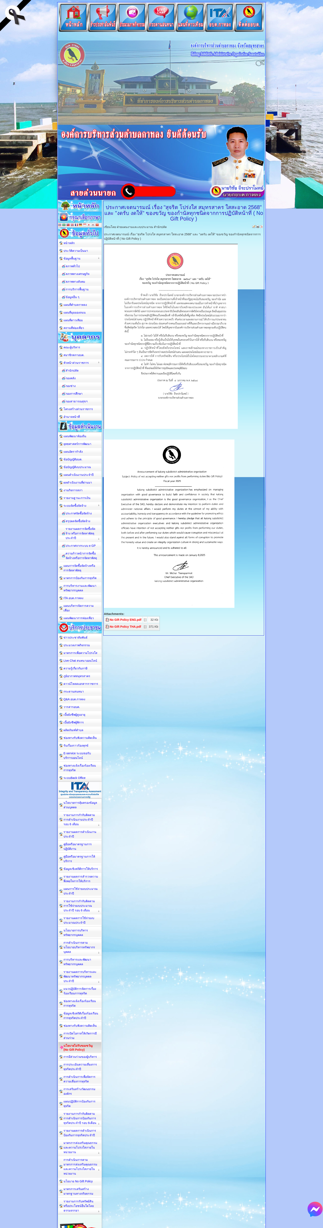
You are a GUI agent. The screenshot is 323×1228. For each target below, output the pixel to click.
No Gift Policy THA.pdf (125, 626)
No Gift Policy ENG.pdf (125, 619)
